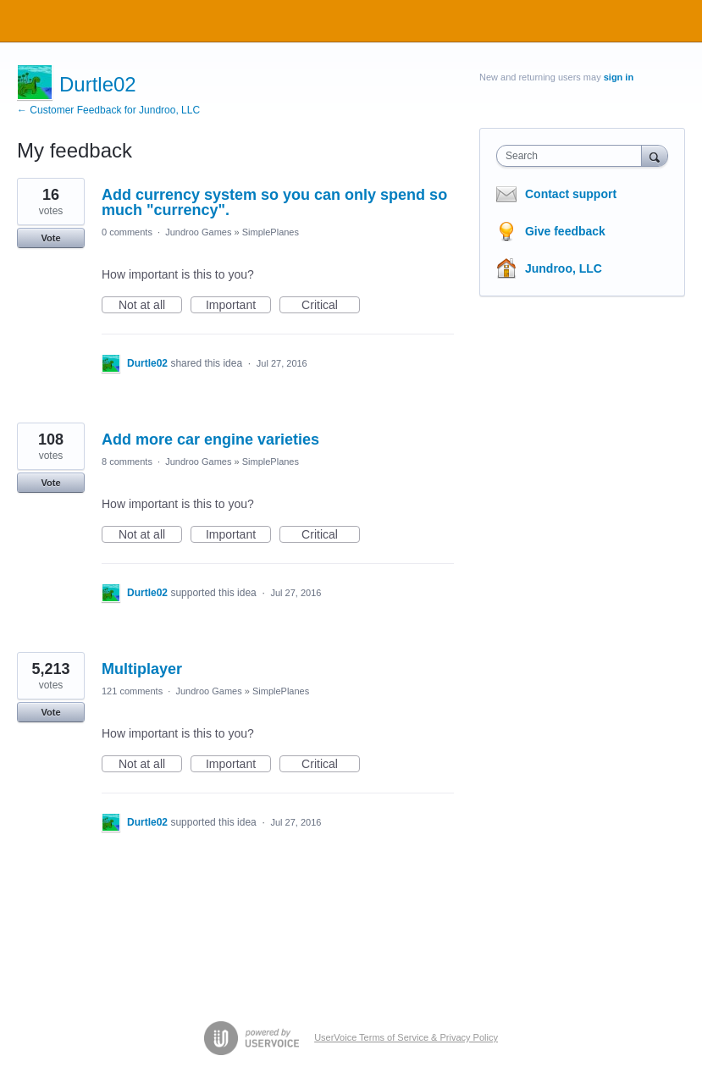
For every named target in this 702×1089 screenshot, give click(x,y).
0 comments (127, 232)
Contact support (570, 194)
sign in (618, 77)
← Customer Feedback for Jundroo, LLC (108, 110)
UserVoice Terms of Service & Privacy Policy (406, 1037)
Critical (330, 305)
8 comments (127, 461)
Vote (50, 238)
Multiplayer (142, 669)
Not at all (150, 305)
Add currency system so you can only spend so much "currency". (274, 202)
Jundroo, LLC (563, 268)
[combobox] (573, 156)
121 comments (132, 691)
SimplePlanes (270, 232)
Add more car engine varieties (210, 439)
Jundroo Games (198, 232)
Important (238, 305)
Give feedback (565, 231)
